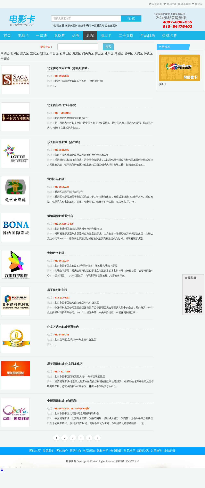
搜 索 (131, 18)
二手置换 (126, 35)
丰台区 (54, 53)
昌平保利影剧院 (57, 290)
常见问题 (129, 450)
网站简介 (62, 450)
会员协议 (116, 450)
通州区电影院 (55, 179)
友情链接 (170, 450)
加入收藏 (169, 4)
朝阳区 (44, 53)
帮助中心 (75, 450)
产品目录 (147, 35)
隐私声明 (102, 450)
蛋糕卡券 (169, 35)
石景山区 (65, 53)
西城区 (14, 53)
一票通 (41, 35)
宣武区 (34, 53)
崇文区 (24, 53)
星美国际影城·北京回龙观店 (64, 363)
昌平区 (128, 53)
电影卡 (23, 35)
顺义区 (119, 53)
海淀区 (76, 53)
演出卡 (106, 35)
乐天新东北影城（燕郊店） (64, 142)
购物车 (197, 4)
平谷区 (5, 58)
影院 (90, 35)
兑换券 (59, 35)
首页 (7, 35)
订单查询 (184, 4)
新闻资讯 (143, 450)
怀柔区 (148, 53)
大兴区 (138, 53)
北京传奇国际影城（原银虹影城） (68, 68)
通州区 (109, 53)
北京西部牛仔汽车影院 (61, 105)
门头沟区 (88, 53)
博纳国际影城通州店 (60, 216)
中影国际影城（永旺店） (63, 400)
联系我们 (48, 450)
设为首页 (155, 4)
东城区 (5, 53)
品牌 (75, 35)
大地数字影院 (55, 253)
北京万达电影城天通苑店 (63, 326)
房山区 (99, 53)
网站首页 (35, 450)
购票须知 (89, 450)
